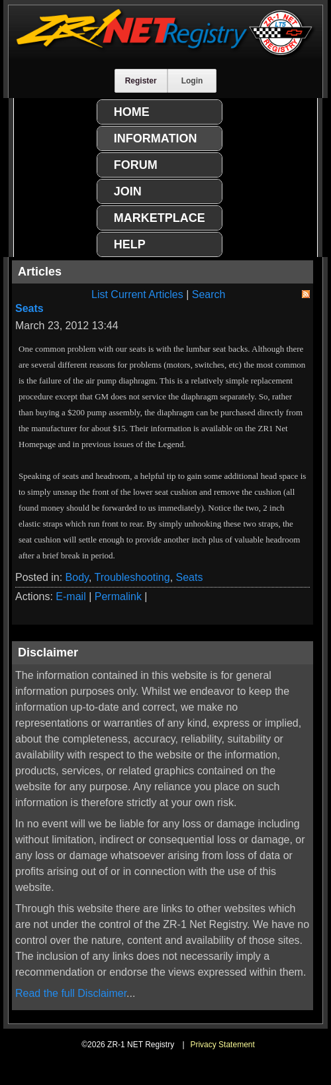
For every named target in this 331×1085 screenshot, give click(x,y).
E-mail (70, 596)
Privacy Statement (222, 1044)
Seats (29, 308)
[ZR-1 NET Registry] (165, 54)
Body (77, 577)
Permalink (118, 596)
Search (209, 294)
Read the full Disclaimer (70, 993)
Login (192, 80)
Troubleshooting (132, 577)
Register (141, 80)
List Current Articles (137, 294)
